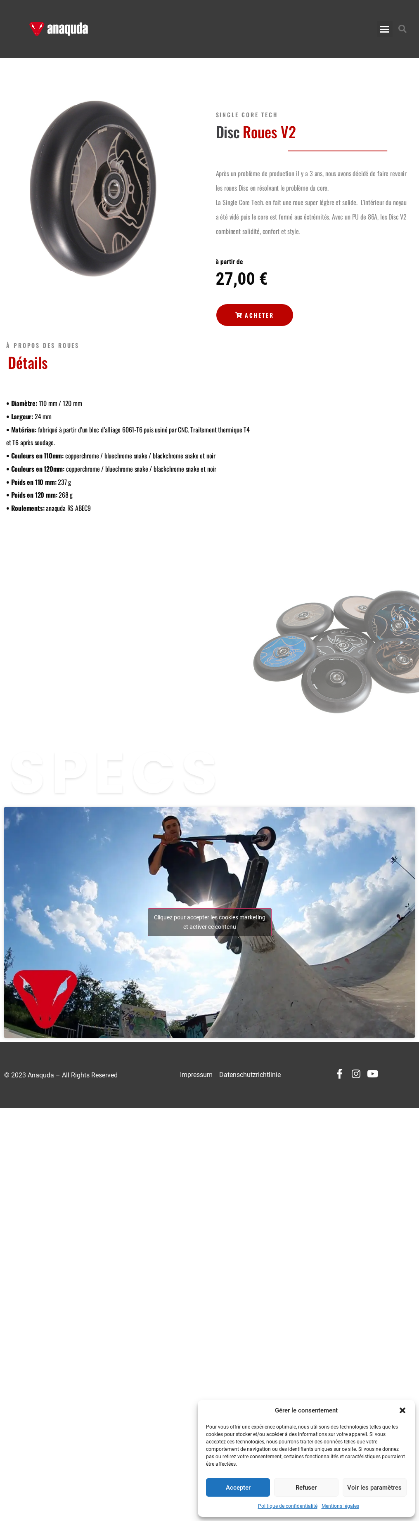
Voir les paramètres (374, 1487)
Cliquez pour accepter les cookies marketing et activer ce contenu (209, 922)
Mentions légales (340, 1506)
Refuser (306, 1487)
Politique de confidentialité (287, 1506)
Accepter (238, 1487)
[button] (402, 1410)
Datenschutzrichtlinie (250, 1075)
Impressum (196, 1075)
